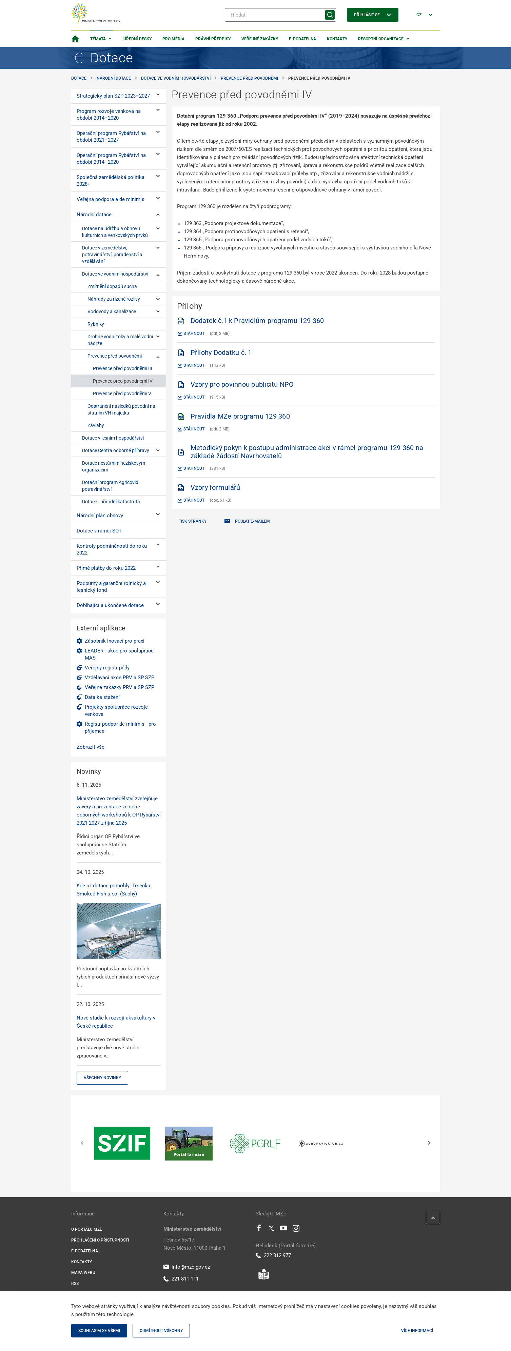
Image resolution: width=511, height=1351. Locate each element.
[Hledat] (280, 15)
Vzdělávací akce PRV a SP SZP (119, 677)
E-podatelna (302, 39)
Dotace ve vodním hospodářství (176, 78)
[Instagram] (296, 1230)
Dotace (78, 78)
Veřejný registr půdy (107, 668)
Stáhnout (190, 334)
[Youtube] (283, 1230)
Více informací (417, 1330)
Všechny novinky (102, 1077)
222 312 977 (273, 1255)
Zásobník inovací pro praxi (114, 641)
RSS (75, 1283)
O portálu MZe (86, 1229)
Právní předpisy (213, 39)
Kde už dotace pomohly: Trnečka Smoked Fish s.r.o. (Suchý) (113, 890)
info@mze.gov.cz (186, 1267)
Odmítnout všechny (161, 1330)
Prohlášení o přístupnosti (100, 1240)
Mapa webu (83, 1272)
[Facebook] (259, 1230)
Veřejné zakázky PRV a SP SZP (119, 687)
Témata (98, 39)
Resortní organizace (381, 39)
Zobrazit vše (90, 747)
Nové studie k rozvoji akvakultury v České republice (116, 1022)
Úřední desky (137, 39)
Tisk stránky (193, 521)
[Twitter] (271, 1230)
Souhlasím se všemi (99, 1330)
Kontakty (337, 39)
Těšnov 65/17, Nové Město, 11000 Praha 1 (194, 1244)
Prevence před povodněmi (249, 78)
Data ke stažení (102, 697)
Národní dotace (114, 78)
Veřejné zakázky (259, 39)
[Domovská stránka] (75, 39)
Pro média (173, 39)
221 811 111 (181, 1279)
